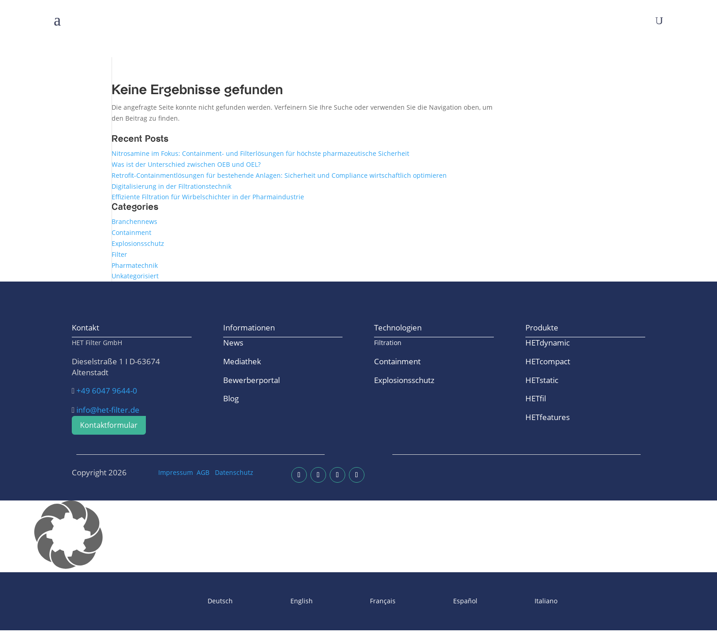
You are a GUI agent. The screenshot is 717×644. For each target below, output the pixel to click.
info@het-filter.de (107, 409)
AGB (203, 472)
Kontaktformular (109, 425)
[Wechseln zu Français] (359, 601)
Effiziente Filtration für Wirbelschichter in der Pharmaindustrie (208, 196)
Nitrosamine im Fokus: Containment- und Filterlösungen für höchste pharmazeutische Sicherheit (260, 153)
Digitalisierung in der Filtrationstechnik (171, 186)
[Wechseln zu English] (277, 601)
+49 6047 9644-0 (106, 390)
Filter (119, 254)
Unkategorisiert (135, 275)
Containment (131, 232)
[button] (358, 536)
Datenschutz (234, 472)
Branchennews (134, 221)
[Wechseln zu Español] (441, 601)
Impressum (175, 472)
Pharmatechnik (135, 265)
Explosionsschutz (138, 243)
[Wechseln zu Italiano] (522, 601)
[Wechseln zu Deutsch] (196, 601)
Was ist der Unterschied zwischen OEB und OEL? (186, 164)
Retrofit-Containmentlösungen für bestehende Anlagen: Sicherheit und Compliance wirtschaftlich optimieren (279, 175)
